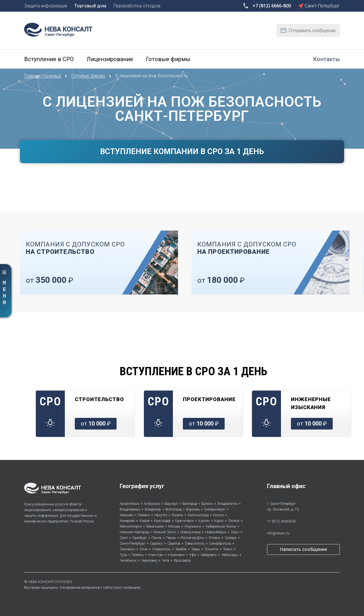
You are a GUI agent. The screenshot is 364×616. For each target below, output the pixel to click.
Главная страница (43, 75)
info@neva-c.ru (278, 533)
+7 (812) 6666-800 (281, 521)
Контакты (326, 59)
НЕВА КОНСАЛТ (41, 582)
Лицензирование (109, 59)
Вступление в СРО (49, 59)
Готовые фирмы (168, 59)
